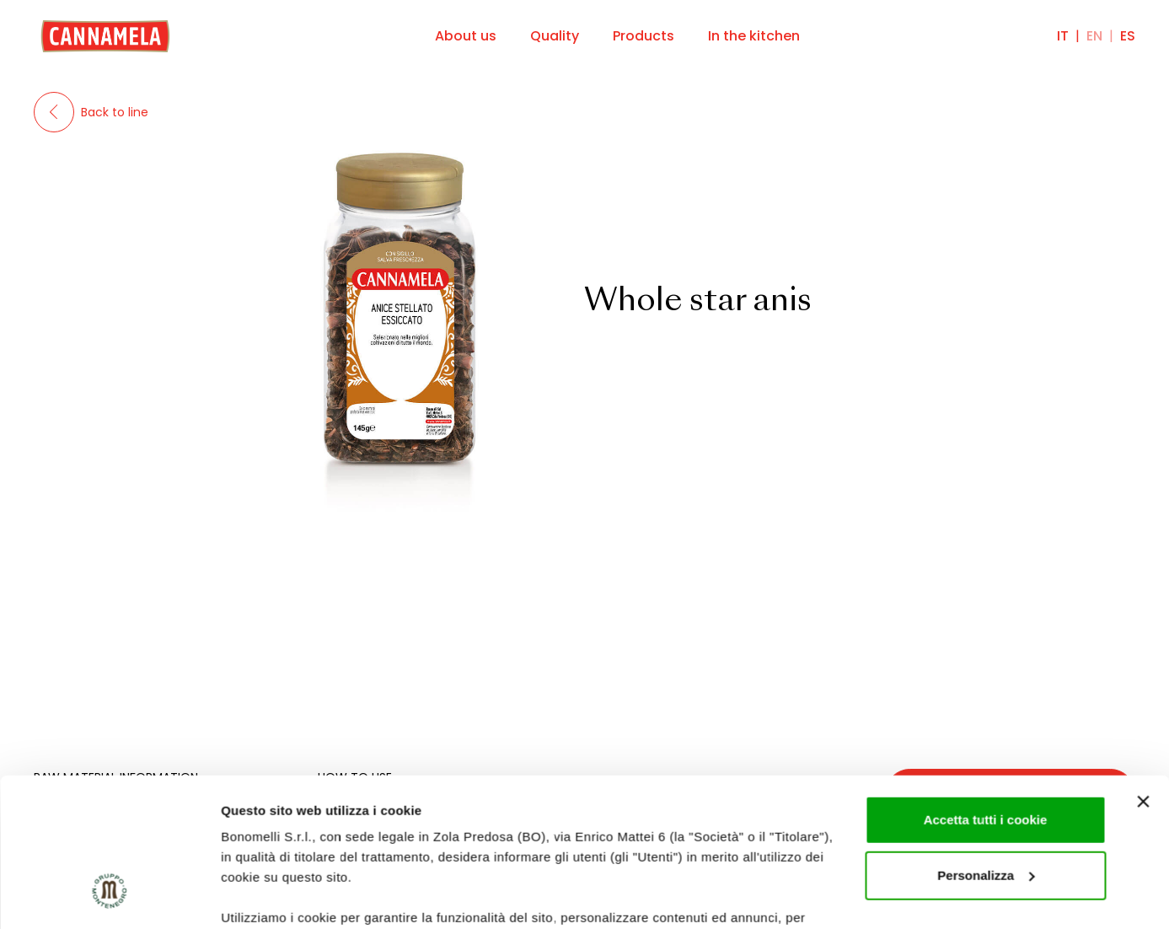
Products (643, 36)
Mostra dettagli (266, 896)
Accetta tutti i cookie (986, 692)
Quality (554, 36)
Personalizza (985, 748)
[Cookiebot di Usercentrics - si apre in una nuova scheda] (109, 896)
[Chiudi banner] (1143, 674)
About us (465, 36)
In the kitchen (754, 36)
